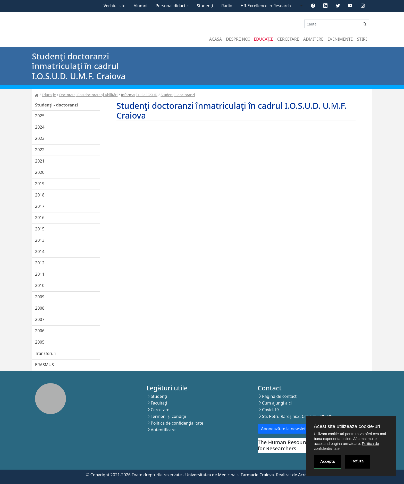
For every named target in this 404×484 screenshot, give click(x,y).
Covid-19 (270, 410)
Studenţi (159, 396)
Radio (226, 5)
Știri (362, 39)
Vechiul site (114, 5)
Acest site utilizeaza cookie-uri (347, 426)
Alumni (140, 5)
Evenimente (340, 39)
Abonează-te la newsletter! (286, 429)
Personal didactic (172, 5)
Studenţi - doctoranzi (178, 94)
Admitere (313, 39)
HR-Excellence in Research (266, 5)
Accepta (327, 461)
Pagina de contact (279, 396)
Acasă (215, 39)
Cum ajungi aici (277, 403)
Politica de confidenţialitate (177, 423)
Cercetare (288, 39)
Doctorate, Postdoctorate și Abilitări (88, 94)
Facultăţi (159, 403)
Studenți (205, 5)
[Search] (332, 24)
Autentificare (163, 430)
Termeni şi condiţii (168, 416)
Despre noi (238, 39)
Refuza (357, 461)
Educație (263, 39)
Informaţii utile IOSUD (139, 94)
